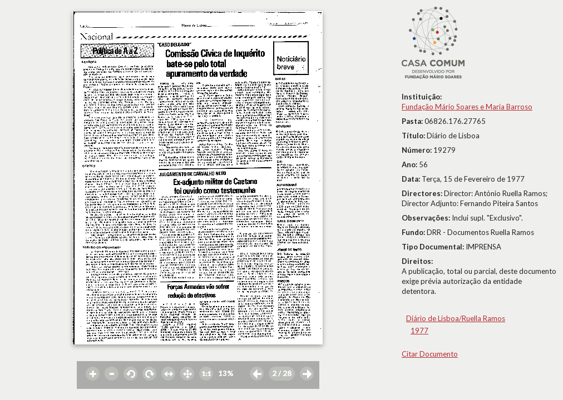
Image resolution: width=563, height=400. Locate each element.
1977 (419, 330)
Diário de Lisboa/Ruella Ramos (455, 318)
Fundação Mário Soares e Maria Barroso (467, 106)
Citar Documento (430, 353)
